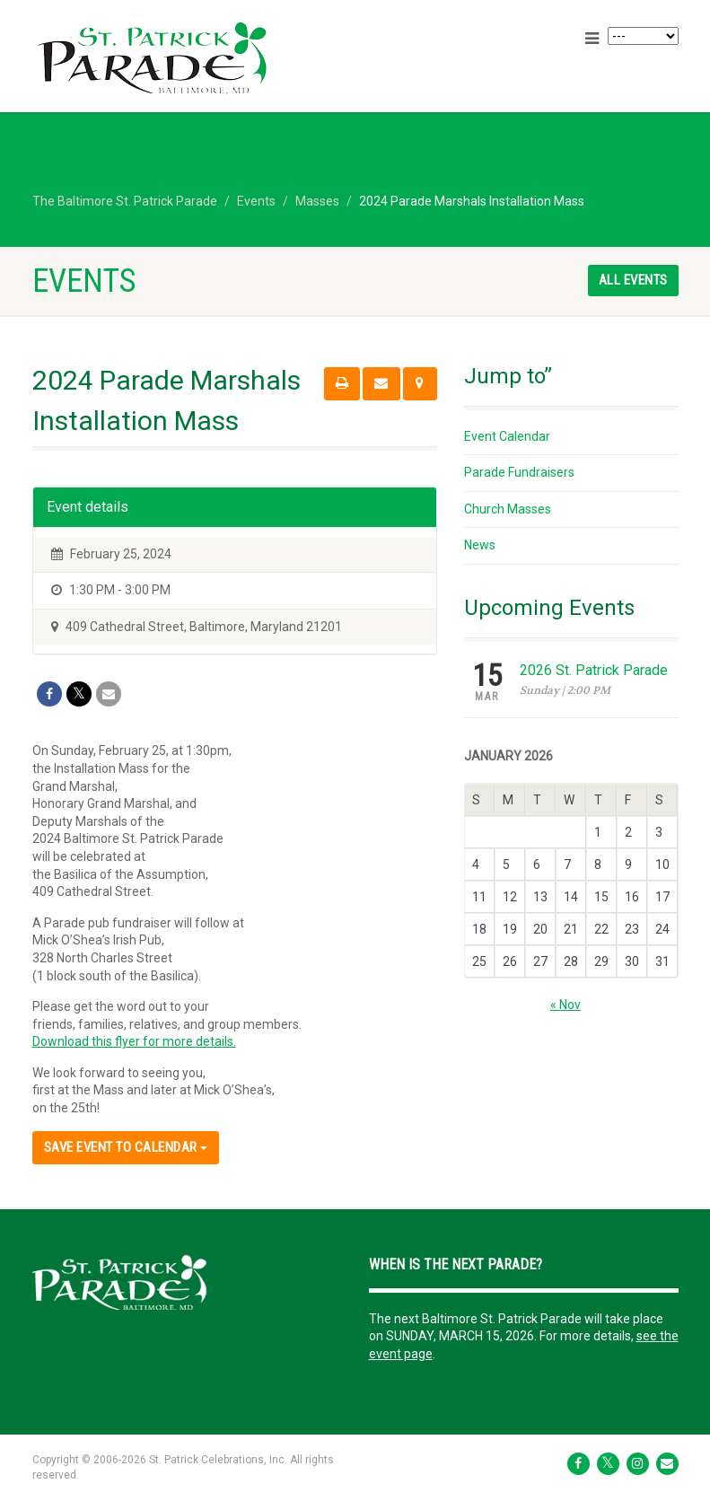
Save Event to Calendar (126, 1147)
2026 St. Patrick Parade (594, 670)
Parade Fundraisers (519, 472)
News (479, 545)
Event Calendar (507, 436)
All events (633, 280)
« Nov (565, 1004)
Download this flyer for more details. (134, 1041)
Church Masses (507, 509)
